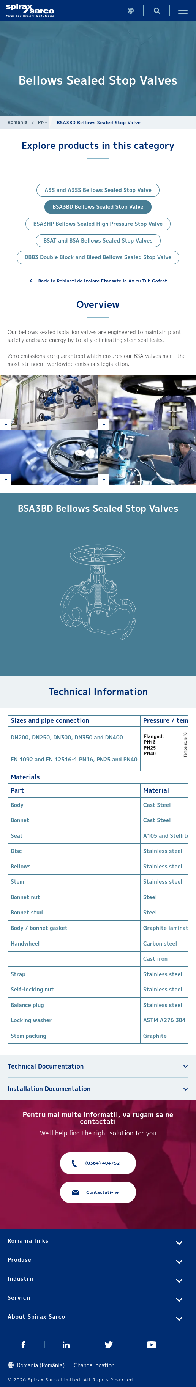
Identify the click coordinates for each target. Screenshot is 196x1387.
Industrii (21, 1278)
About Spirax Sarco (36, 1316)
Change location (94, 1365)
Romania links (28, 1240)
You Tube (152, 1344)
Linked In (66, 1344)
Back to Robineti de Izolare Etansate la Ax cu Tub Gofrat (102, 280)
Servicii (19, 1297)
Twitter (109, 1344)
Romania (18, 122)
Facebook (23, 1344)
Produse (47, 122)
